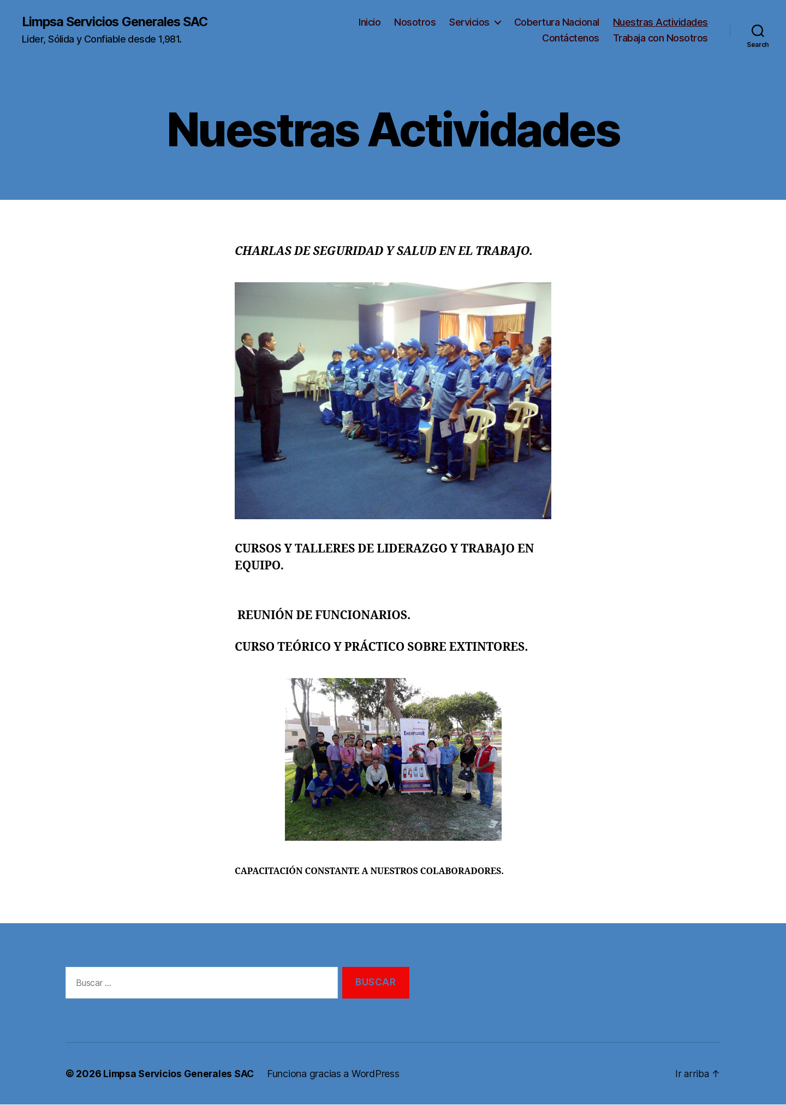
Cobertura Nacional (556, 22)
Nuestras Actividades (660, 22)
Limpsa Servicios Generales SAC (118, 21)
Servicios (469, 22)
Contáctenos (570, 38)
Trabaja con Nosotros (660, 38)
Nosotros (415, 22)
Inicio (369, 22)
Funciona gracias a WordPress (337, 1074)
